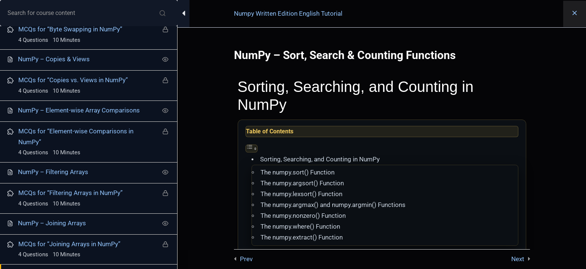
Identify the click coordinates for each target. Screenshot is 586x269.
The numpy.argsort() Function (302, 183)
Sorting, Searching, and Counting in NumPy (320, 159)
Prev (246, 259)
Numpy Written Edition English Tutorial (288, 13)
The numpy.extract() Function (301, 237)
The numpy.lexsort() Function (301, 194)
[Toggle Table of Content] (251, 148)
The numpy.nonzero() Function (303, 215)
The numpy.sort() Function (297, 172)
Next (517, 259)
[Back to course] (574, 14)
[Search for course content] (162, 13)
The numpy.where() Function (300, 226)
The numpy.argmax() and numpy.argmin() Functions (332, 204)
